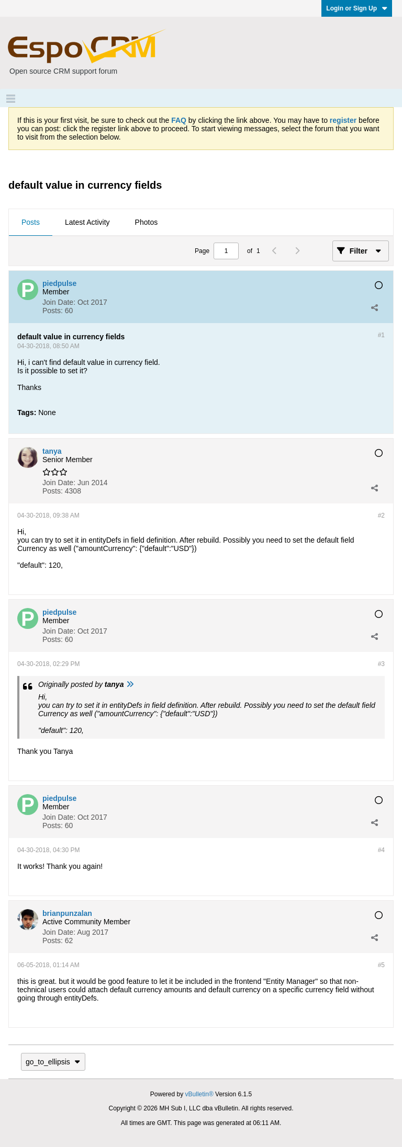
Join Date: (58, 302)
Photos (146, 222)
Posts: (52, 310)
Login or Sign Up (356, 8)
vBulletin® (199, 1094)
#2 (381, 515)
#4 (381, 850)
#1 (381, 335)
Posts (30, 222)
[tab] (30, 222)
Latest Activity (87, 222)
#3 (381, 664)
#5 (381, 965)
